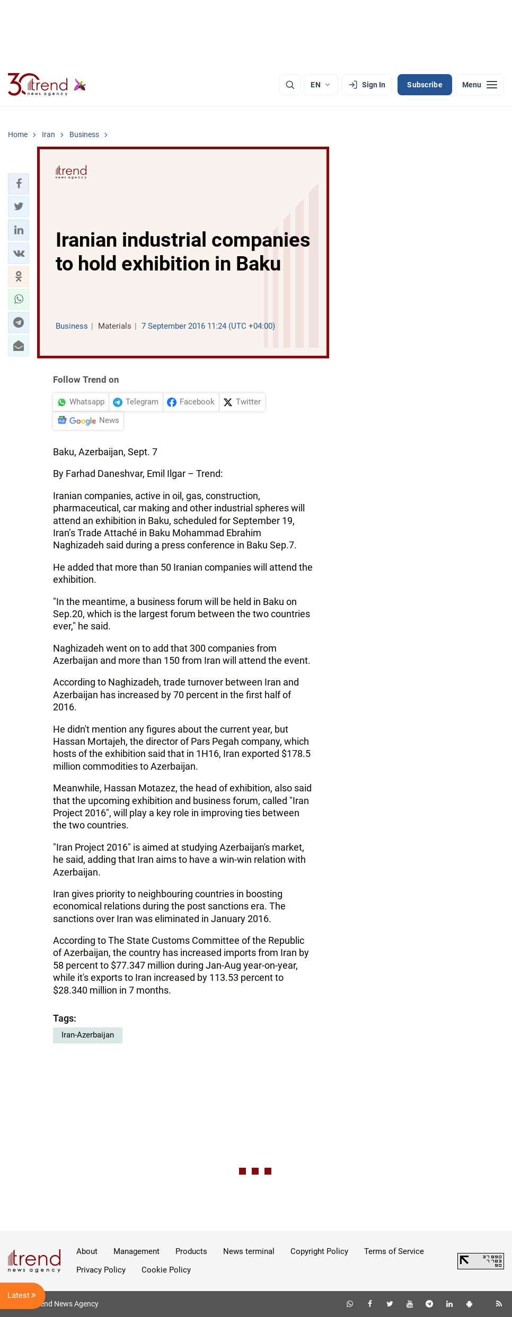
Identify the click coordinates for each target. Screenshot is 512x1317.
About (87, 1251)
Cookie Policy (166, 1270)
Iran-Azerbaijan (87, 1035)
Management (136, 1251)
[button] (18, 184)
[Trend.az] (47, 84)
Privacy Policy (101, 1270)
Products (191, 1251)
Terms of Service (394, 1251)
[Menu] (479, 84)
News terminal (249, 1251)
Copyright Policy (319, 1251)
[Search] (290, 84)
